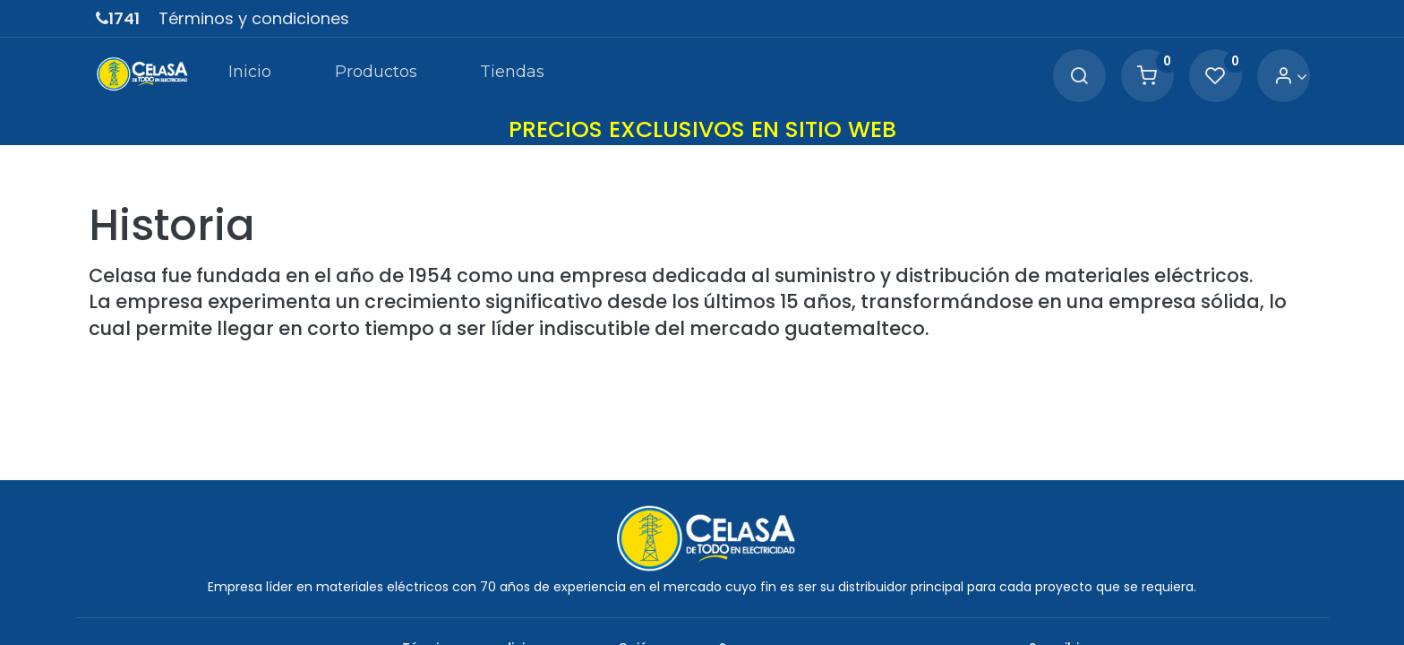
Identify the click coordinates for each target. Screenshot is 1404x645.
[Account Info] (1290, 76)
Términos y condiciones (253, 18)
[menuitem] (249, 75)
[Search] (1079, 76)
